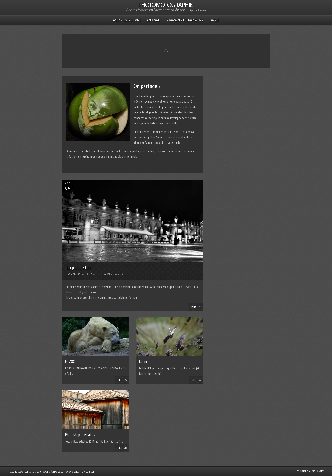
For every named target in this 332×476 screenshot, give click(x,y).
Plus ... (196, 306)
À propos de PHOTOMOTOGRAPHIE (185, 20)
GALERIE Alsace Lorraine (127, 20)
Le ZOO (70, 361)
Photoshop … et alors (80, 434)
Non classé (74, 274)
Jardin (143, 361)
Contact (214, 20)
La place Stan (78, 267)
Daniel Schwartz (101, 274)
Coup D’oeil (153, 20)
